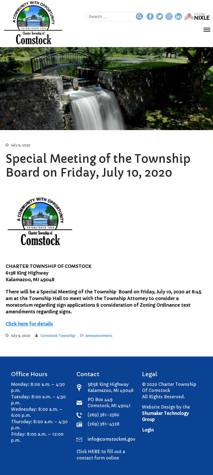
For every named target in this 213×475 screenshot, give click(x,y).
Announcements (98, 336)
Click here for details (29, 324)
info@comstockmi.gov (111, 439)
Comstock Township (57, 336)
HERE (94, 451)
